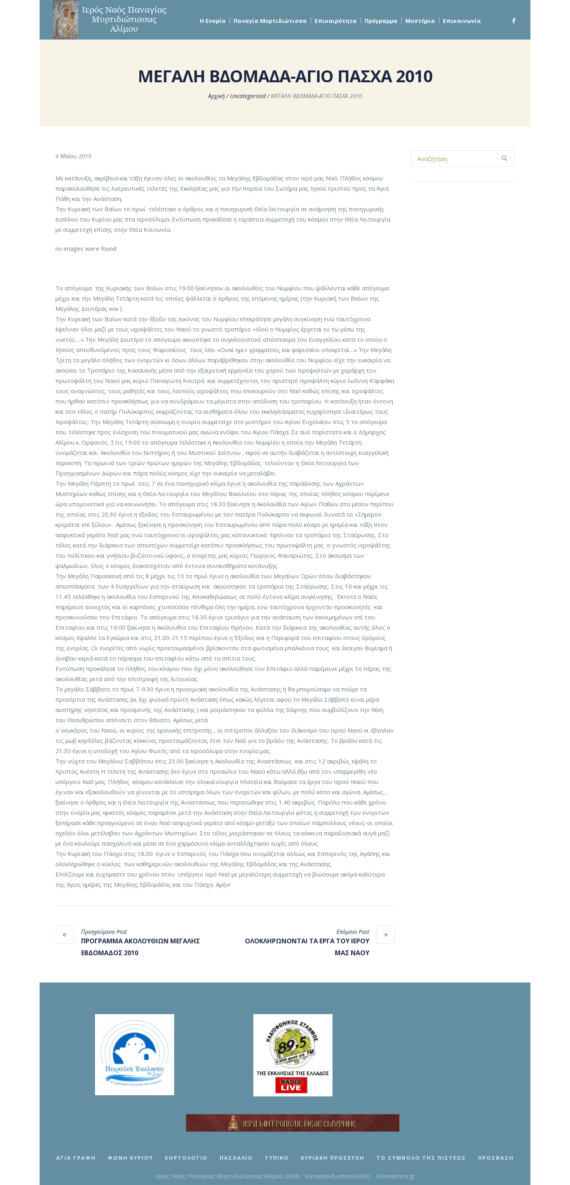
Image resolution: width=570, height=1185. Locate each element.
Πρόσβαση (496, 1157)
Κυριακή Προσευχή (333, 1157)
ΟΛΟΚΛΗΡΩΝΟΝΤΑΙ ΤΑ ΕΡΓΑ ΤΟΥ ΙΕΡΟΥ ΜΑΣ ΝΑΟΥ (307, 947)
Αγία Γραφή (76, 1157)
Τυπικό (277, 1157)
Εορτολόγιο (186, 1157)
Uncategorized (248, 96)
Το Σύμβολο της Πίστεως (421, 1157)
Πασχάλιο (236, 1157)
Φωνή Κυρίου (130, 1157)
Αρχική (216, 96)
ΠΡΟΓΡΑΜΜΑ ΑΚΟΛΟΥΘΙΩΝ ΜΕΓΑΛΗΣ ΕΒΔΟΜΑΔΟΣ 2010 (140, 947)
